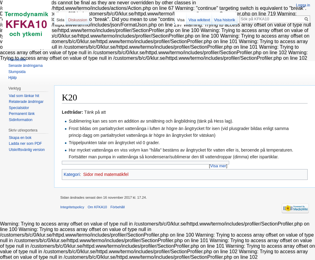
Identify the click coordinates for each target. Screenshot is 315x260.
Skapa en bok (20, 138)
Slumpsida (17, 72)
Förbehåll (117, 207)
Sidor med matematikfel (105, 174)
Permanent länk (22, 114)
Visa (181, 20)
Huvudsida (17, 60)
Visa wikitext (199, 20)
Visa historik (224, 20)
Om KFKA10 (97, 207)
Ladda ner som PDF (25, 143)
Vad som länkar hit (24, 96)
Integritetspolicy (72, 207)
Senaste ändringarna (25, 65)
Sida (60, 20)
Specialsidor (19, 108)
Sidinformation (21, 120)
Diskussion (77, 20)
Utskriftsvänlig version (27, 150)
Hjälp (12, 77)
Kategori (72, 174)
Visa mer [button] (218, 166)
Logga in (303, 5)
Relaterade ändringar (26, 102)
